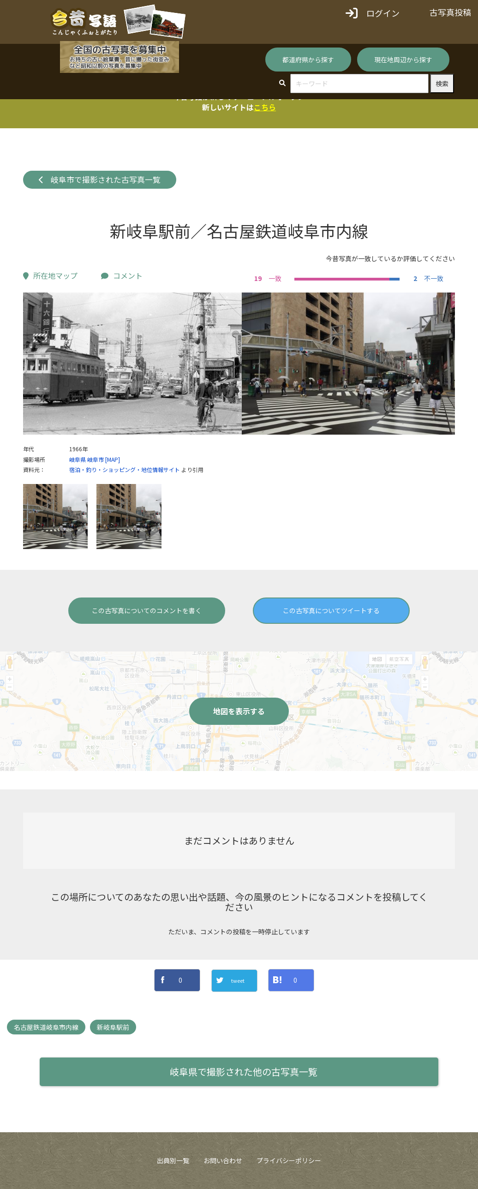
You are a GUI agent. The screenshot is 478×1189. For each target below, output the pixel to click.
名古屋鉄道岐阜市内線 (46, 1027)
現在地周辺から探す (403, 59)
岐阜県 (77, 459)
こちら (265, 107)
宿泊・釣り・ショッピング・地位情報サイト (124, 469)
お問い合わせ (222, 1160)
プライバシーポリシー (289, 1160)
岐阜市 (95, 459)
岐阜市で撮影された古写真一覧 (100, 179)
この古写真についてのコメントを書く (147, 610)
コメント (122, 275)
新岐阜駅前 (113, 1027)
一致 (266, 278)
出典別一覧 (173, 1160)
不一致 (427, 278)
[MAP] (112, 459)
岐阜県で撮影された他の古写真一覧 (243, 1071)
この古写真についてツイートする (331, 610)
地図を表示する (239, 711)
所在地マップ (50, 275)
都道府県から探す (308, 59)
